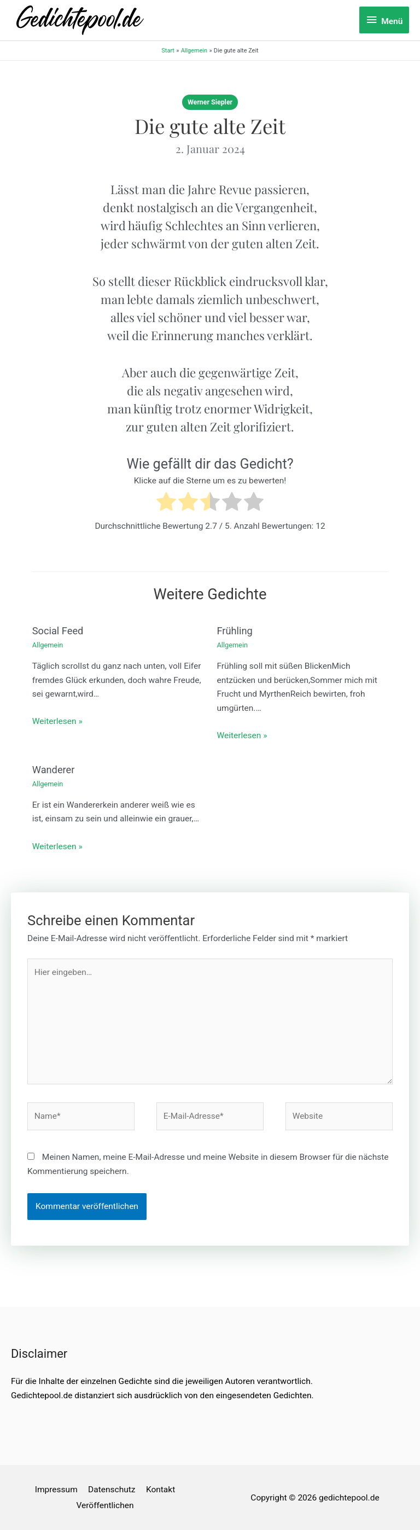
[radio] (166, 504)
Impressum (56, 1489)
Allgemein (47, 645)
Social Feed (58, 630)
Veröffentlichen (104, 1505)
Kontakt (160, 1489)
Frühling (235, 630)
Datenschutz (111, 1489)
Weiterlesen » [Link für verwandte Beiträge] (57, 721)
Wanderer (53, 769)
